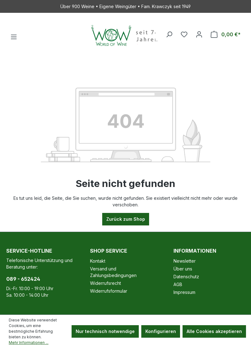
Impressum (184, 292)
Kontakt (97, 261)
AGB (177, 284)
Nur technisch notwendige (105, 331)
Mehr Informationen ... (28, 342)
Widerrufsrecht (105, 283)
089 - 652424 (23, 279)
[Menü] (13, 37)
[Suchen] (169, 34)
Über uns (182, 268)
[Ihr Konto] (199, 34)
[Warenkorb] (226, 34)
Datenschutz (186, 276)
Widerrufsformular (108, 291)
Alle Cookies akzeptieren (214, 331)
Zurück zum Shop (125, 219)
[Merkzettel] (184, 34)
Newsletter (184, 261)
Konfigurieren (160, 331)
